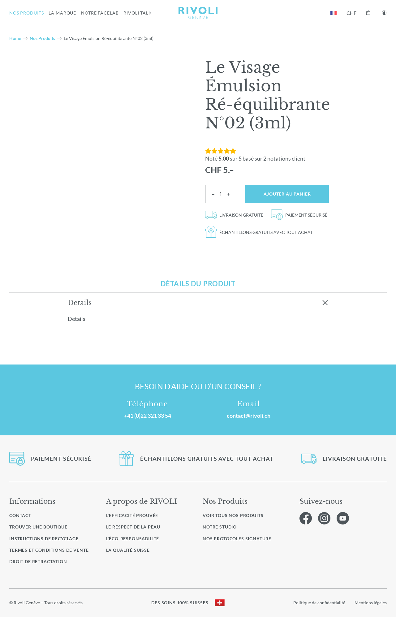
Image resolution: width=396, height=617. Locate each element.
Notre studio (220, 526)
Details (80, 302)
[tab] (198, 283)
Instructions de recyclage (44, 538)
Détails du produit (198, 283)
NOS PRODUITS (26, 12)
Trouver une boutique (38, 526)
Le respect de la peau (133, 526)
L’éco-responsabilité (132, 538)
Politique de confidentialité (319, 602)
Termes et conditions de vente (48, 550)
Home (15, 38)
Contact (20, 515)
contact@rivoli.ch (248, 415)
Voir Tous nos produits (233, 515)
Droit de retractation (38, 561)
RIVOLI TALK (137, 12)
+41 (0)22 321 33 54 (147, 415)
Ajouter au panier (287, 193)
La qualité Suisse (128, 550)
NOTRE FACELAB (99, 12)
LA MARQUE (62, 12)
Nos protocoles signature (237, 538)
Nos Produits (42, 38)
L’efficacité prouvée (132, 515)
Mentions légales (371, 602)
